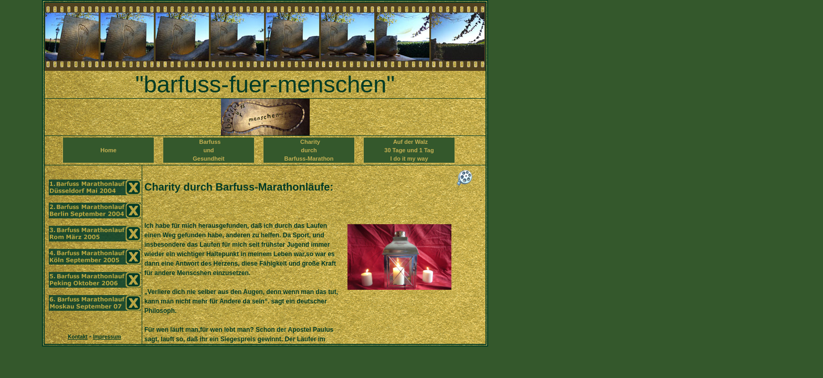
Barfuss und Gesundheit (209, 150)
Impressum (107, 337)
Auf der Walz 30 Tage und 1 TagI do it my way (409, 150)
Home (108, 154)
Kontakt (77, 337)
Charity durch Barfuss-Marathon (308, 150)
